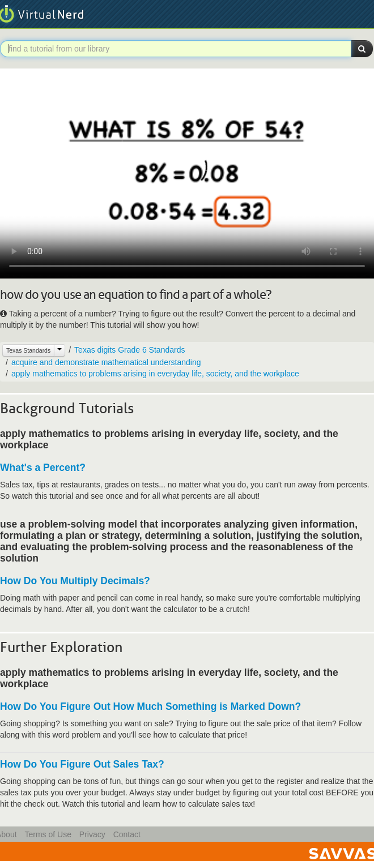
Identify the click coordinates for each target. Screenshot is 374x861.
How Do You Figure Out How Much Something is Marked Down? (150, 706)
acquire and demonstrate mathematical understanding (106, 362)
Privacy (92, 834)
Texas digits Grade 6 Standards (129, 349)
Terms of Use (47, 834)
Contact (127, 834)
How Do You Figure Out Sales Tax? (82, 764)
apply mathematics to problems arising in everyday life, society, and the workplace (155, 373)
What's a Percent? (43, 467)
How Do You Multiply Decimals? (75, 580)
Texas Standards (28, 350)
